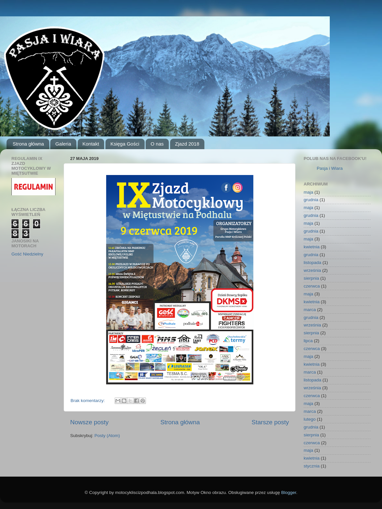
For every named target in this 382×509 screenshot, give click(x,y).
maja (308, 192)
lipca (308, 340)
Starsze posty (270, 422)
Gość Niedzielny (27, 254)
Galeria (63, 144)
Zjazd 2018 (187, 144)
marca (310, 309)
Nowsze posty (89, 422)
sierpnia (311, 278)
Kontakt (91, 144)
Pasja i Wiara (330, 168)
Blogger (288, 492)
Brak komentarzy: (88, 400)
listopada (312, 262)
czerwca (312, 286)
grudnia (311, 199)
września (312, 270)
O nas (157, 144)
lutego (310, 419)
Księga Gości (124, 144)
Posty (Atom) (107, 435)
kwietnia (312, 246)
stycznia (312, 466)
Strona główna (28, 144)
